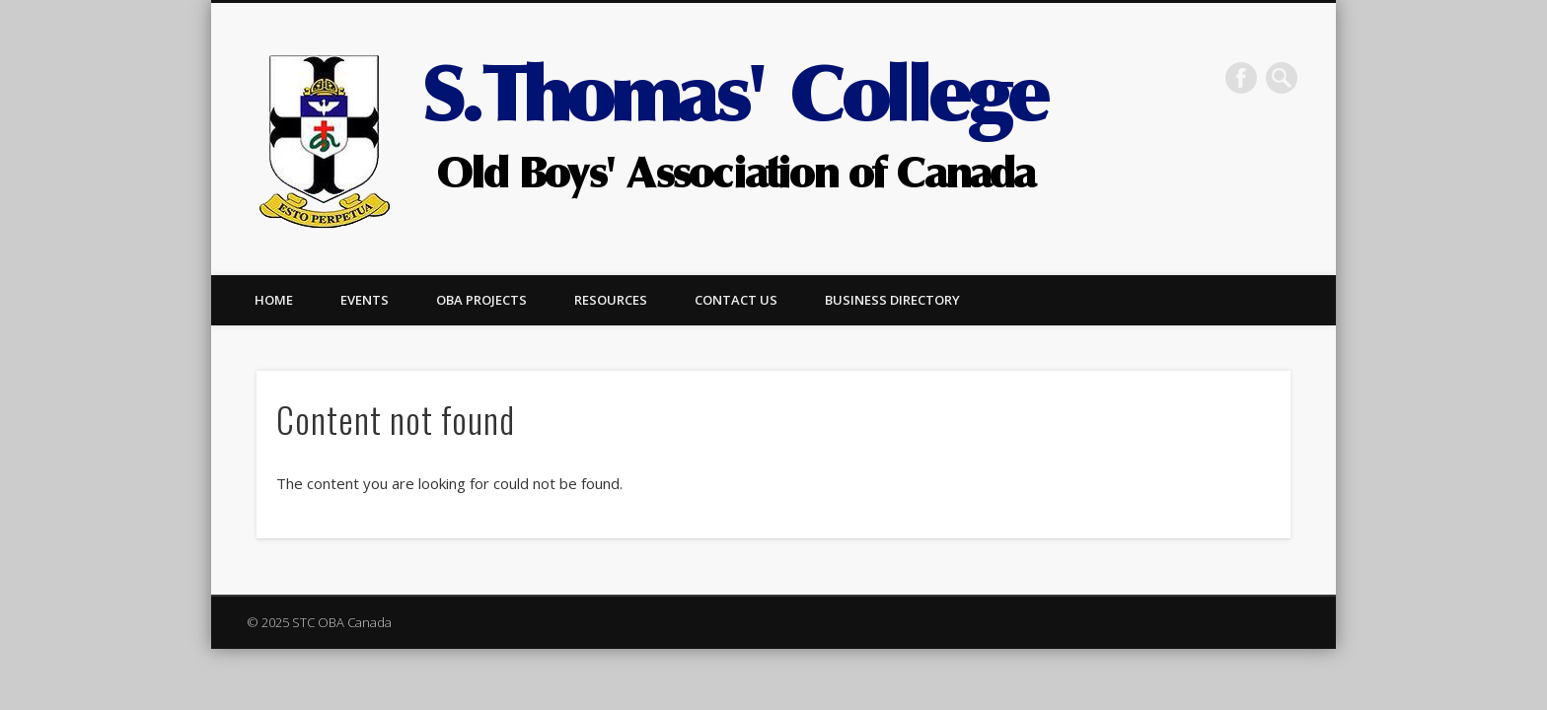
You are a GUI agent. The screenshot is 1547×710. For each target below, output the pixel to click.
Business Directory (892, 300)
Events (364, 300)
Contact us (736, 300)
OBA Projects (481, 300)
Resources (610, 300)
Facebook (1241, 78)
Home (274, 300)
